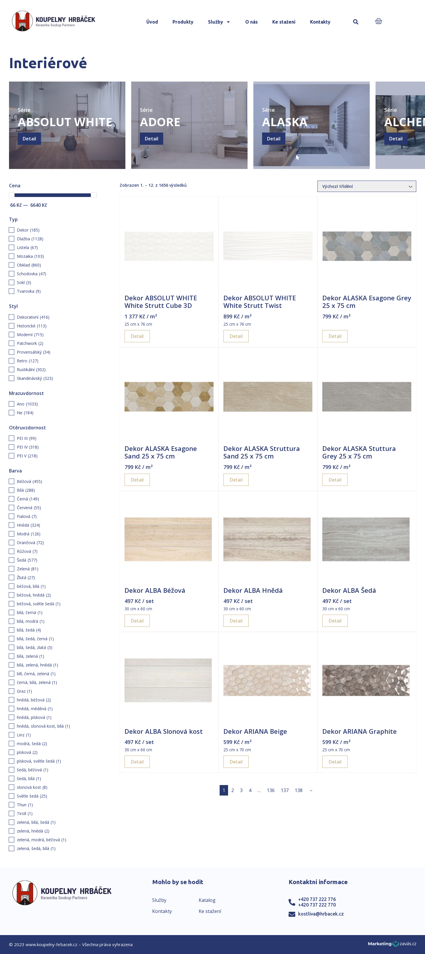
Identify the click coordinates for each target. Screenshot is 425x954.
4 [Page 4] (250, 790)
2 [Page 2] (232, 790)
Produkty (183, 21)
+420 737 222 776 (317, 899)
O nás (251, 21)
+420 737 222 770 (317, 904)
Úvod (152, 21)
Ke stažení (284, 21)
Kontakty (320, 21)
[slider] (12, 195)
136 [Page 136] (271, 790)
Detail (29, 138)
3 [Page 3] (241, 790)
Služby (219, 22)
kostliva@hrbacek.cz (321, 913)
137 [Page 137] (285, 790)
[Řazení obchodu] (366, 186)
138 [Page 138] (299, 790)
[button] (355, 22)
